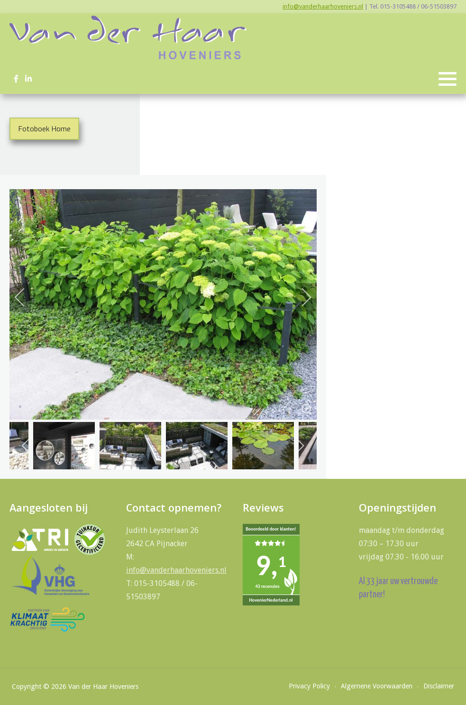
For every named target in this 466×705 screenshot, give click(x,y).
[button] (448, 79)
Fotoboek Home (44, 128)
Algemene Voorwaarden (376, 686)
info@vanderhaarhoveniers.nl (323, 6)
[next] (300, 297)
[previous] (26, 297)
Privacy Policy (309, 686)
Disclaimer (438, 686)
